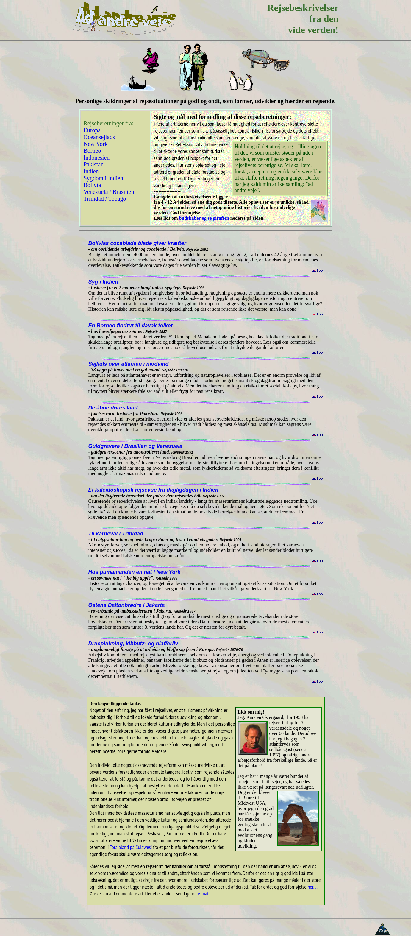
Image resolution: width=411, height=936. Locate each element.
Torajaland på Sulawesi (131, 847)
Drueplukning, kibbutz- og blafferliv (133, 644)
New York (96, 144)
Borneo (93, 150)
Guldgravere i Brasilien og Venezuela (135, 446)
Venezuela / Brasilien (109, 192)
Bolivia (92, 185)
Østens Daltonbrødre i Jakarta (126, 605)
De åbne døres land (113, 408)
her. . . (312, 886)
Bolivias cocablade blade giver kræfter (137, 243)
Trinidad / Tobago (105, 198)
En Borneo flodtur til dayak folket (130, 325)
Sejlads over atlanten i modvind (128, 364)
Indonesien (97, 157)
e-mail (204, 893)
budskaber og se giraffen (204, 218)
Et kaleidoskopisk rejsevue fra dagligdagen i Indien (153, 490)
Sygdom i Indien (103, 178)
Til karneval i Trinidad (115, 534)
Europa (92, 130)
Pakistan (94, 164)
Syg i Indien (103, 282)
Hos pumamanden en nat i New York (134, 572)
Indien (92, 171)
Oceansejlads (99, 137)
